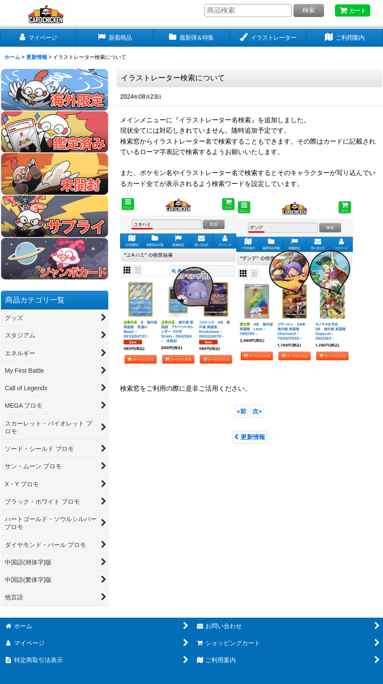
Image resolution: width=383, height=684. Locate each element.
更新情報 (249, 436)
